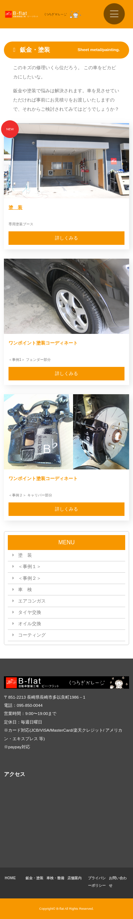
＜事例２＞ (29, 578)
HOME (10, 878)
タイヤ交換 (29, 612)
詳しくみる (66, 238)
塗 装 (15, 207)
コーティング (32, 635)
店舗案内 (74, 878)
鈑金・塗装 (34, 878)
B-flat (60, 908)
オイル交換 (29, 623)
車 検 (25, 589)
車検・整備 (55, 878)
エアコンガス (32, 601)
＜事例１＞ (29, 566)
